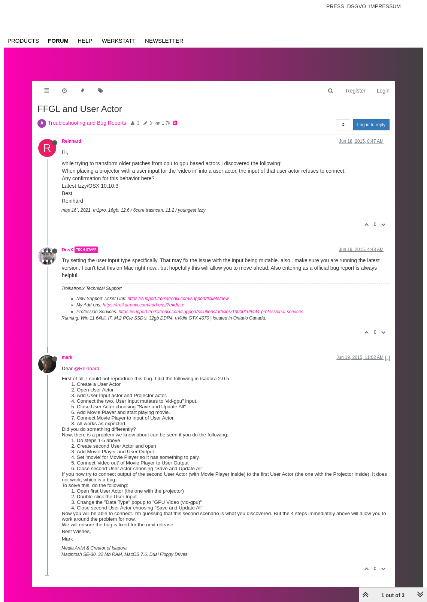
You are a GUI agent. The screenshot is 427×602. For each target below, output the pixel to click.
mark (67, 350)
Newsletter (164, 40)
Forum (58, 40)
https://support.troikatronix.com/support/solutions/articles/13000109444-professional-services (211, 304)
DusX (67, 242)
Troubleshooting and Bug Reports (87, 115)
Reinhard (71, 133)
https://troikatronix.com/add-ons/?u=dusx (143, 297)
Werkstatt (119, 40)
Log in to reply (371, 117)
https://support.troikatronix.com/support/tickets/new (178, 291)
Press (335, 6)
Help (85, 40)
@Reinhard (87, 361)
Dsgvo (356, 6)
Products (23, 40)
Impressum (385, 6)
